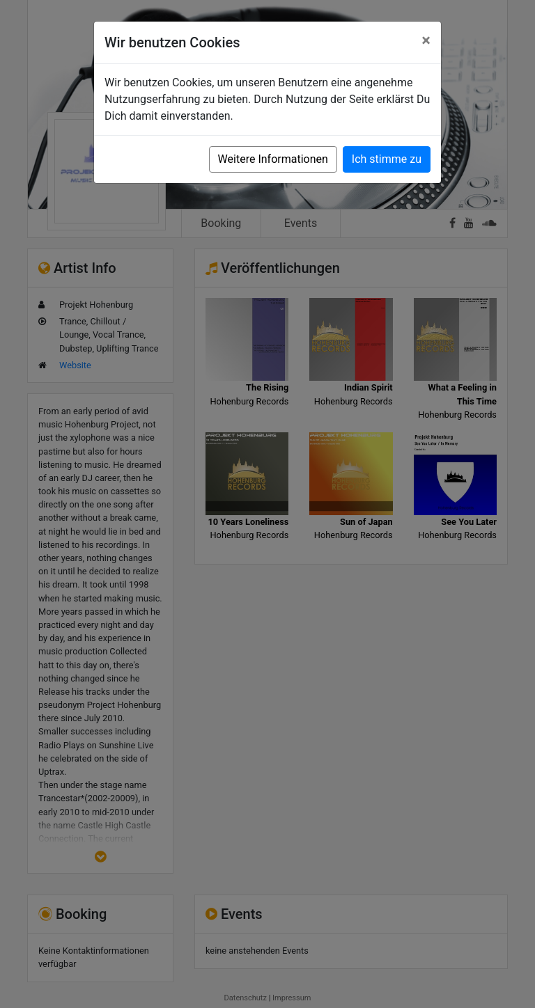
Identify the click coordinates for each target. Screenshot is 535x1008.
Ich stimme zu (386, 159)
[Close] (426, 40)
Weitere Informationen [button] (273, 159)
